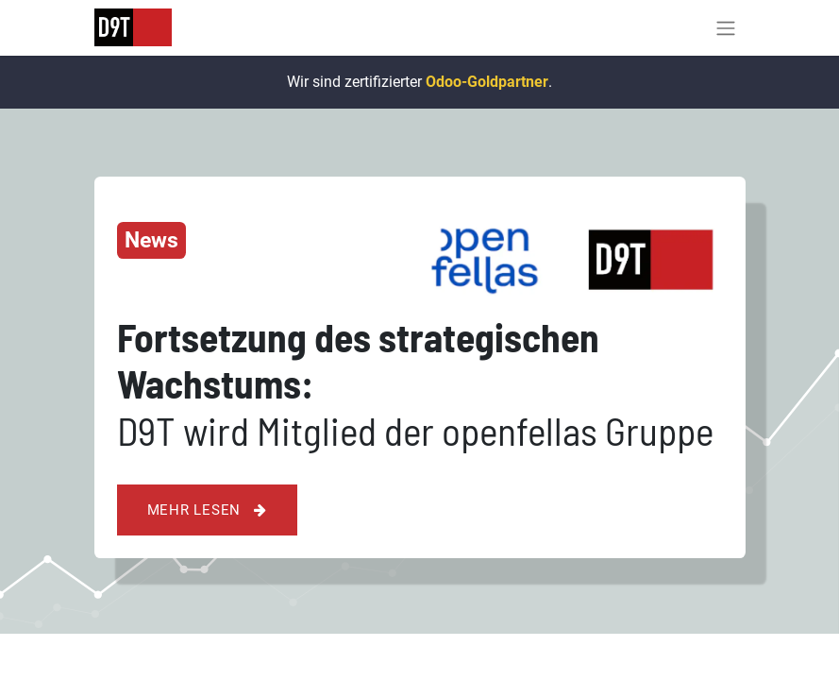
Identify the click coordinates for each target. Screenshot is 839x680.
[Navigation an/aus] (726, 28)
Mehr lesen (207, 510)
